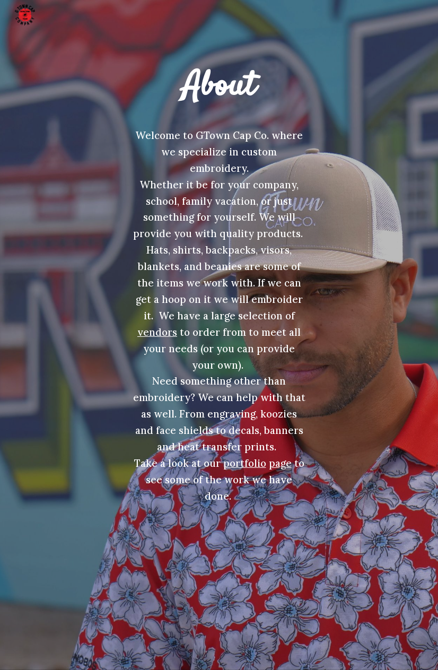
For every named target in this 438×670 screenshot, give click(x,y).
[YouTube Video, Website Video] (219, 564)
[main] (219, 87)
